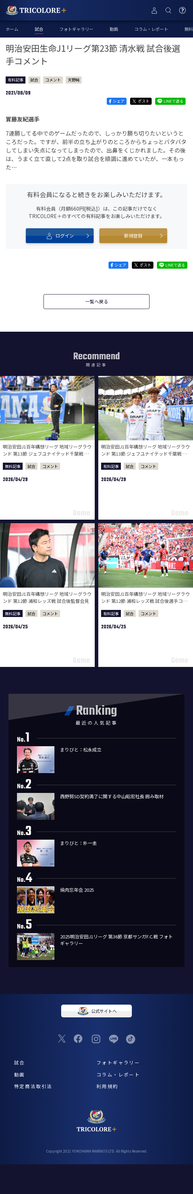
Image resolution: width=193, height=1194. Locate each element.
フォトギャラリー (76, 29)
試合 (34, 79)
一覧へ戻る (96, 301)
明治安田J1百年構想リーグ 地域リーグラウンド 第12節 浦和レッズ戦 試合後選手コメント (145, 600)
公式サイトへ (96, 1011)
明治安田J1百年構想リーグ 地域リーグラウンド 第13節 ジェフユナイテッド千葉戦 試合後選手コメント (145, 453)
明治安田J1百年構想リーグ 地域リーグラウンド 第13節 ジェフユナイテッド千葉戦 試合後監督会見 (47, 453)
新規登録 (133, 235)
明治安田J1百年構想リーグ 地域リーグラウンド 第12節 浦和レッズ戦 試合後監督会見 (47, 597)
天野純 (74, 79)
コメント (53, 79)
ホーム (12, 29)
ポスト (141, 101)
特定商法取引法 (33, 1086)
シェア (116, 101)
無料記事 (13, 466)
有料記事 (15, 79)
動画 (114, 29)
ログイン (60, 235)
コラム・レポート (151, 29)
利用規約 (107, 1086)
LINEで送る (170, 101)
